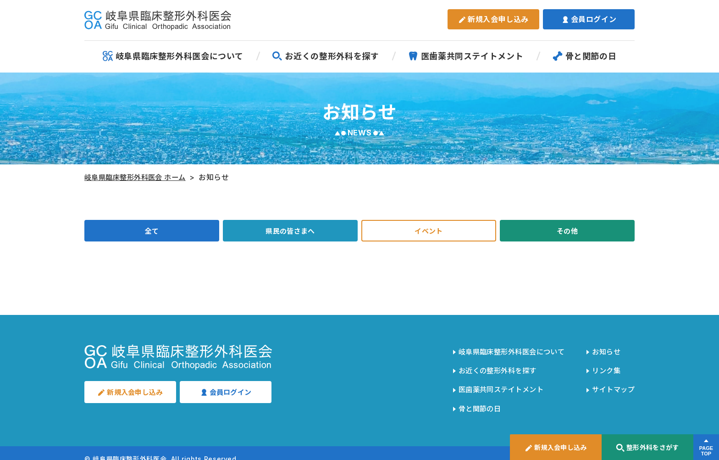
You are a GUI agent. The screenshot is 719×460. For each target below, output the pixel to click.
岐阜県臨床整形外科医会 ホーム (139, 177)
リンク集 (604, 366)
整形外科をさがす (647, 448)
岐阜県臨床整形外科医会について (173, 56)
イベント (429, 231)
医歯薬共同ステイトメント (466, 56)
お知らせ (604, 351)
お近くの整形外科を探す (325, 56)
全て (151, 231)
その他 (567, 231)
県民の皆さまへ (290, 231)
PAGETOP (705, 451)
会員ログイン (589, 19)
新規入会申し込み (493, 19)
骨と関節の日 (585, 56)
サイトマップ (612, 382)
